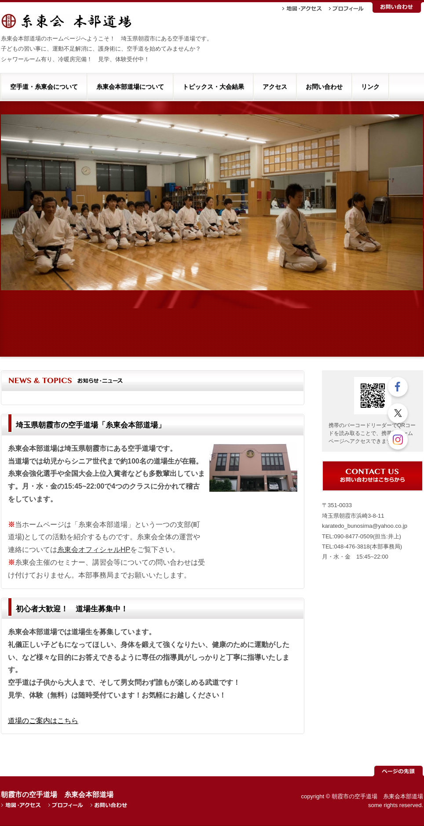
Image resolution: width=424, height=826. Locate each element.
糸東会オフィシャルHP (93, 549)
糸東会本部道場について (130, 86)
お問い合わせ (396, 7)
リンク (370, 86)
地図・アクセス (302, 8)
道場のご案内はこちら (43, 720)
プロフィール (346, 8)
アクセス (275, 86)
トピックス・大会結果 (213, 86)
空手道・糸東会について (44, 86)
